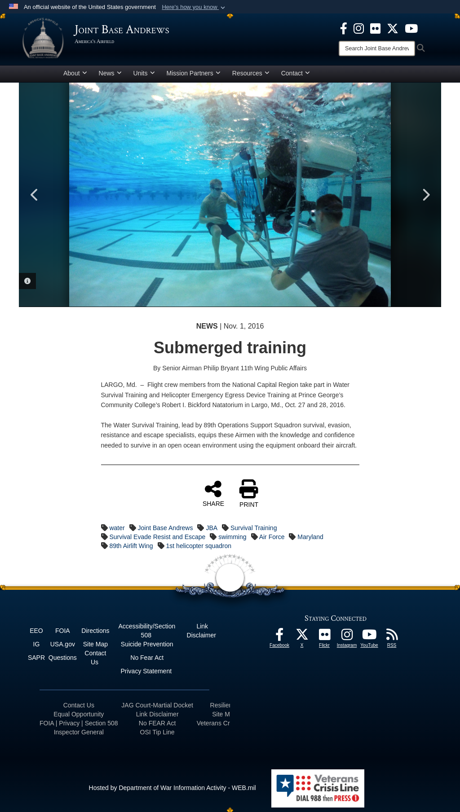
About (75, 73)
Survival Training (253, 527)
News (110, 73)
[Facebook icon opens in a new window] (343, 27)
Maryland (310, 536)
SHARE (213, 493)
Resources (251, 73)
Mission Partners (194, 73)
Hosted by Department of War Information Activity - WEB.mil (172, 787)
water (116, 527)
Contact (295, 73)
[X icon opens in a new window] (392, 27)
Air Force (272, 536)
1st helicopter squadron (199, 545)
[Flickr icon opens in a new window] (375, 27)
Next (425, 195)
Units (144, 73)
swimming (232, 536)
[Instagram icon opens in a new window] (359, 27)
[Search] (377, 48)
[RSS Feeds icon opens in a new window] (391, 637)
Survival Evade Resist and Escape (157, 536)
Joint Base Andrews (165, 527)
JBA (211, 527)
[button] (194, 7)
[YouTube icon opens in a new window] (411, 27)
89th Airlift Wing (131, 545)
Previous (35, 195)
